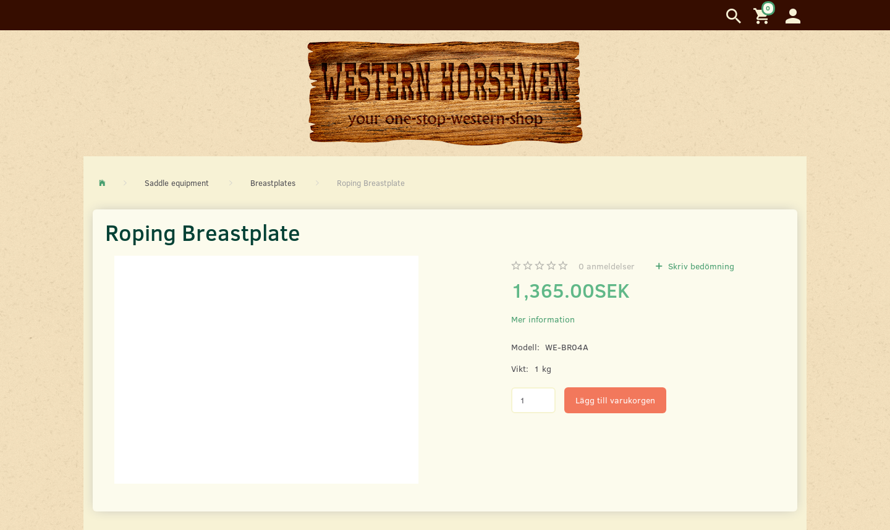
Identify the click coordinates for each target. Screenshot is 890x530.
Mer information (543, 319)
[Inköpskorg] (763, 15)
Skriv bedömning (700, 266)
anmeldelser (606, 266)
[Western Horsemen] (445, 92)
